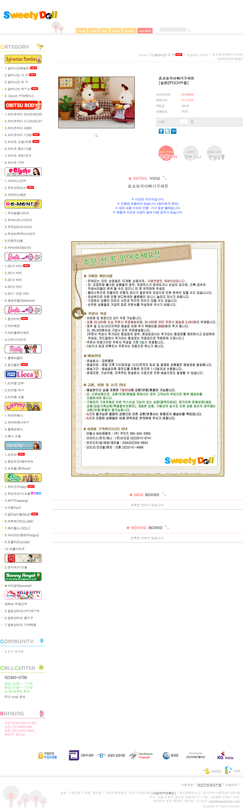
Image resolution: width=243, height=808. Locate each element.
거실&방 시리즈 (197, 55)
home (143, 55)
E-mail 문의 (15, 697)
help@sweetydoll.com (224, 801)
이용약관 (187, 784)
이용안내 (231, 784)
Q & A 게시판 (14, 651)
